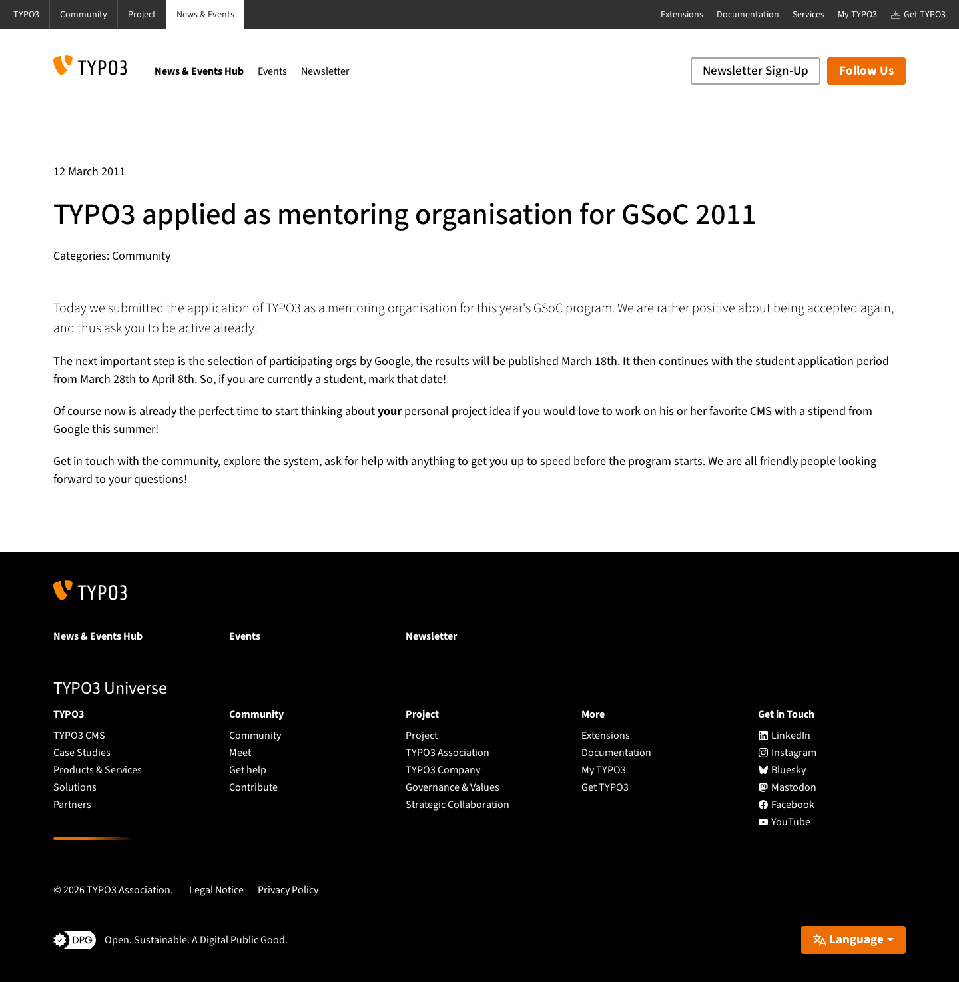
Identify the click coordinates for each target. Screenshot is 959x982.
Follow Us (866, 71)
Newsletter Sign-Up (755, 71)
